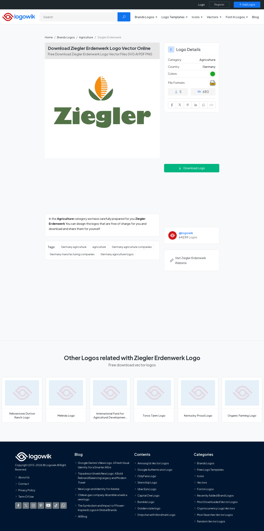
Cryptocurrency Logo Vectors (216, 508)
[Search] (79, 16)
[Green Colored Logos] (212, 74)
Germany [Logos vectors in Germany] (209, 67)
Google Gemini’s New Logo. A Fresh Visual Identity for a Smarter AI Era (103, 465)
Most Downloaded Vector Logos (217, 501)
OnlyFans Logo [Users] (147, 476)
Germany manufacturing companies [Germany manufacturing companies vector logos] (72, 254)
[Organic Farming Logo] (242, 399)
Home (49, 37)
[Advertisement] (102, 188)
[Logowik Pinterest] (41, 505)
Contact (23, 483)
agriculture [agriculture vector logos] (99, 246)
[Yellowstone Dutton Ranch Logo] (22, 399)
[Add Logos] (247, 5)
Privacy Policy (26, 490)
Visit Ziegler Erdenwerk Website (188, 260)
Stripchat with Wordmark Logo (156, 514)
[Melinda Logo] (66, 399)
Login (201, 4)
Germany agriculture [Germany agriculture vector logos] (74, 246)
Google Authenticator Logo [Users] (155, 469)
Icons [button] (195, 17)
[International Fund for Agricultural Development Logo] (110, 399)
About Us (24, 477)
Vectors (202, 482)
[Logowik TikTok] (56, 505)
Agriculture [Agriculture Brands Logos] (207, 60)
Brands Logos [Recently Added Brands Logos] (205, 463)
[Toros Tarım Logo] (154, 399)
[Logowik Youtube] (48, 505)
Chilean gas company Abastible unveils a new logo (102, 497)
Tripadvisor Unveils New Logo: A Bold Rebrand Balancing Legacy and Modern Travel (102, 478)
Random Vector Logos (211, 521)
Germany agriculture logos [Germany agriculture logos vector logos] (117, 254)
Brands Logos (66, 37)
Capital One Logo (149, 495)
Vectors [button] (212, 17)
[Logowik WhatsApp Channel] (63, 505)
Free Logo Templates (210, 469)
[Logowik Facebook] (18, 505)
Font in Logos (205, 489)
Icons (200, 476)
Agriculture (86, 37)
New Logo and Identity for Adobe (98, 488)
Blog (255, 17)
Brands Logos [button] (144, 17)
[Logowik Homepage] (18, 16)
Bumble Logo (146, 501)
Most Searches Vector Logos (215, 514)
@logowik (186, 233)
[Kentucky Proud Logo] (198, 399)
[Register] (219, 5)
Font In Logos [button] (235, 17)
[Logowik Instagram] (33, 505)
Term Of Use (26, 496)
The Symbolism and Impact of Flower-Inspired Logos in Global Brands (101, 507)
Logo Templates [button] (173, 17)
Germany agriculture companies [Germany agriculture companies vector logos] (132, 246)
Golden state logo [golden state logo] (149, 508)
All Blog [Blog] (82, 516)
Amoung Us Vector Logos (153, 463)
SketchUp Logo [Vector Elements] (147, 482)
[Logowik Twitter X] (26, 505)
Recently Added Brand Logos (215, 495)
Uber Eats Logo (147, 489)
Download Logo (191, 168)
